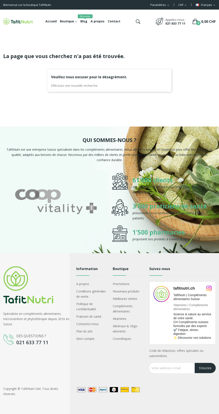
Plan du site (84, 331)
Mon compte (85, 339)
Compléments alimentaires (123, 308)
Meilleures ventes (125, 299)
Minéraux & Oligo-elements (125, 328)
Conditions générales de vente (91, 294)
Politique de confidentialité (86, 306)
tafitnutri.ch (184, 288)
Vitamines (119, 319)
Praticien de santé (88, 316)
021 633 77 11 (175, 23)
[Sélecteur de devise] (182, 5)
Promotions (121, 284)
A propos (82, 284)
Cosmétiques (122, 339)
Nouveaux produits (126, 291)
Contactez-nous (87, 324)
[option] (55, 207)
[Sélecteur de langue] (206, 5)
